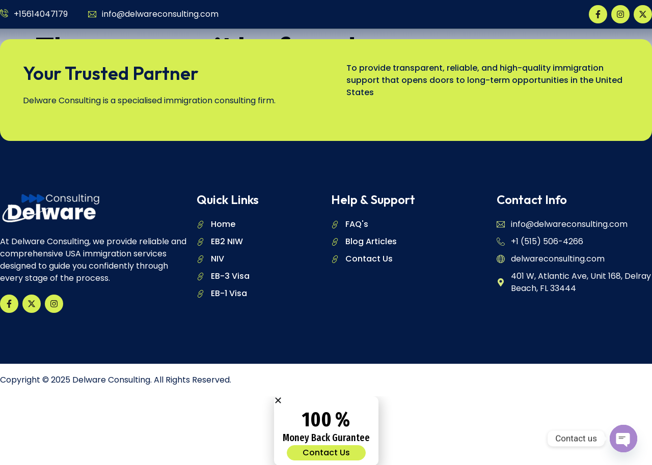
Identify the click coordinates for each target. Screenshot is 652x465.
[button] (326, 400)
